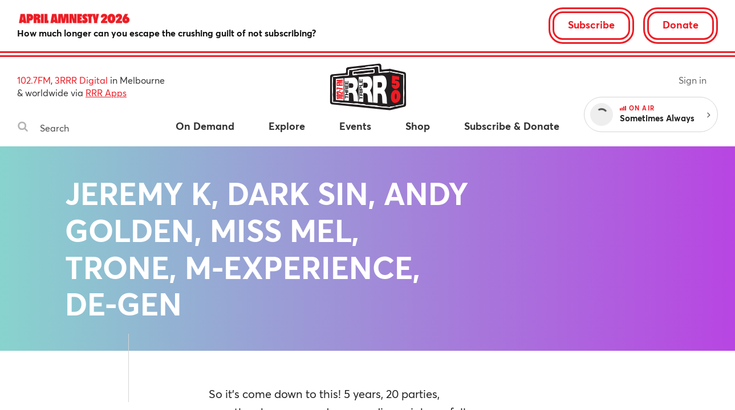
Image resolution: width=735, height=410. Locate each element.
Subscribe (591, 24)
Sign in (692, 80)
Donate (681, 24)
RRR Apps (106, 93)
